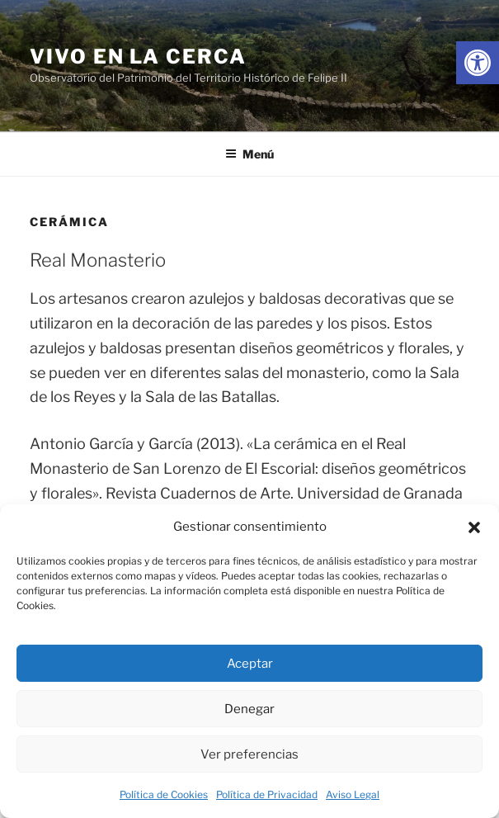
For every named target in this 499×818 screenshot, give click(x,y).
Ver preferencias (249, 754)
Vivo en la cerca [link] (138, 57)
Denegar (249, 709)
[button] (474, 527)
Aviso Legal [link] (352, 794)
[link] (477, 62)
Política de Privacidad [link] (267, 794)
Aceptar (250, 663)
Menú (249, 154)
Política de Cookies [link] (164, 794)
